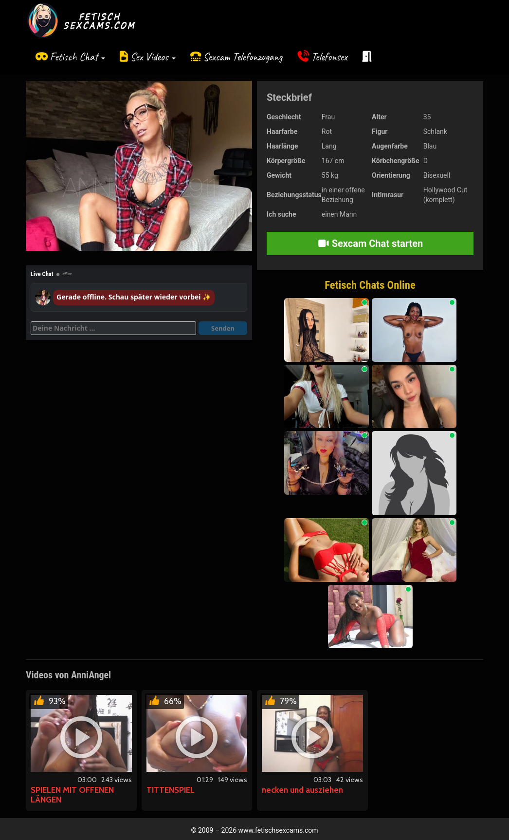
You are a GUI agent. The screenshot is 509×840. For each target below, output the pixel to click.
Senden (223, 328)
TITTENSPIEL (170, 790)
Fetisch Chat (77, 57)
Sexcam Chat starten (370, 243)
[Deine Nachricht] (113, 328)
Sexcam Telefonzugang (242, 57)
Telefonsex (329, 57)
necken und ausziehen (302, 790)
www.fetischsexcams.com (278, 830)
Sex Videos (153, 57)
